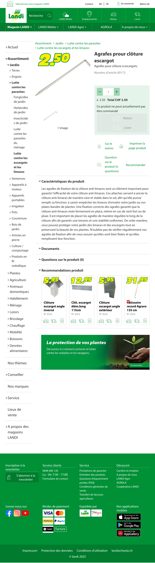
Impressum (29, 551)
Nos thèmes (17, 363)
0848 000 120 (50, 470)
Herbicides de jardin (21, 110)
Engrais (17, 77)
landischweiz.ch (122, 551)
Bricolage (16, 318)
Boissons (16, 338)
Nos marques (18, 386)
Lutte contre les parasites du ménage (20, 138)
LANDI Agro (76, 27)
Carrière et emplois (128, 470)
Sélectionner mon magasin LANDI (32, 4)
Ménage (16, 305)
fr (107, 4)
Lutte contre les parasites (19, 87)
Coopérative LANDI (128, 486)
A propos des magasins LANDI (18, 432)
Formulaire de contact (55, 478)
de (100, 4)
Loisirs (14, 312)
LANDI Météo (47, 27)
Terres (16, 70)
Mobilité (16, 332)
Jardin (15, 65)
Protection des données (57, 551)
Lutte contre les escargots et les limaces (21, 163)
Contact (89, 4)
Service (13, 397)
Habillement (19, 298)
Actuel (13, 47)
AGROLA (106, 27)
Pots (15, 212)
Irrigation (18, 206)
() (145, 4)
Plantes (15, 273)
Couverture (19, 218)
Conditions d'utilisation (92, 551)
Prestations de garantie (93, 470)
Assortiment (18, 58)
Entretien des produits (92, 474)
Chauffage (17, 325)
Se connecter (127, 3)
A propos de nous (133, 27)
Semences (18, 179)
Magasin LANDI (18, 27)
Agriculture (18, 280)
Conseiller (16, 374)
